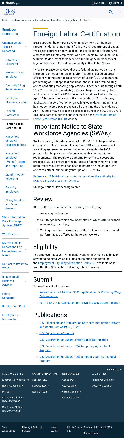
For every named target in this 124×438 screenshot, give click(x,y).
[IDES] (5, 20)
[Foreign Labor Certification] (78, 20)
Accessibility (69, 385)
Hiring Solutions (8, 295)
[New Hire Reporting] (26, 61)
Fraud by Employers (12, 189)
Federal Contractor (12, 113)
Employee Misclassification (16, 100)
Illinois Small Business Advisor (10, 281)
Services (115, 3)
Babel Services (70, 397)
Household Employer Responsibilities (15, 140)
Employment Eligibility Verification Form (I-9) (67, 263)
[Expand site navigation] (119, 12)
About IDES (68, 379)
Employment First (13, 306)
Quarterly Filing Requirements (15, 87)
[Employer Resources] (21, 20)
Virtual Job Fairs (71, 391)
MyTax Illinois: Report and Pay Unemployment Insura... (12, 249)
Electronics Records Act (16, 379)
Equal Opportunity (12, 385)
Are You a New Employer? (14, 74)
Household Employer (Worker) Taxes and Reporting (15, 159)
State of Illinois (90, 433)
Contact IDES (39, 379)
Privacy (6, 391)
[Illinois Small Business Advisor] (26, 280)
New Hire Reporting (11, 61)
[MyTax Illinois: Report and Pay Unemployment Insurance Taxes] (27, 249)
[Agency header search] (111, 12)
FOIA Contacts (40, 385)
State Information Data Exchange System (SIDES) (13, 221)
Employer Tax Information (10, 317)
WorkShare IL (10, 234)
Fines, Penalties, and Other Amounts (15, 204)
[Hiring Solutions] (25, 295)
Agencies (98, 3)
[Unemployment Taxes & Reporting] (48, 20)
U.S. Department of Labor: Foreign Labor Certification (73, 339)
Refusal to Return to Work (15, 266)
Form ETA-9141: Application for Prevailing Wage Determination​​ (79, 302)
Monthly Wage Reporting (14, 176)
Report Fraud (39, 391)
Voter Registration (102, 385)
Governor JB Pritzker (93, 427)
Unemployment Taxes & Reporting (12, 47)
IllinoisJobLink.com (103, 379)
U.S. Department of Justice (56, 333)
